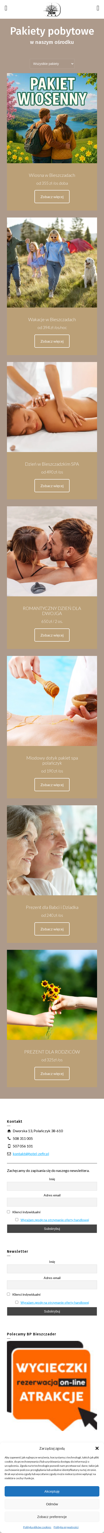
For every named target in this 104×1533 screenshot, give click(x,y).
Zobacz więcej (52, 196)
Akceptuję (52, 1491)
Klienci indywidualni (23, 1212)
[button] (97, 1448)
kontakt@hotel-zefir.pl (31, 1153)
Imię (52, 1179)
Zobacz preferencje (52, 1517)
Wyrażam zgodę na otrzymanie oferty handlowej (55, 1220)
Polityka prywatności (66, 1527)
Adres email (52, 1195)
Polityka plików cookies (37, 1527)
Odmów (52, 1504)
